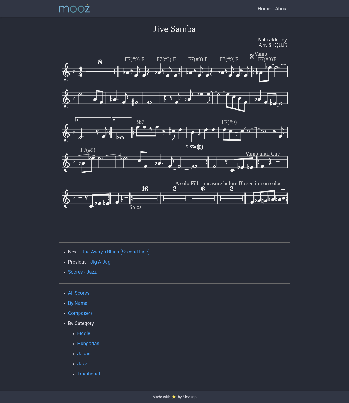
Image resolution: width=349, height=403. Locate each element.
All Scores (79, 293)
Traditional (88, 374)
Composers (80, 313)
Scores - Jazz (82, 272)
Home (264, 8)
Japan (84, 353)
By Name (78, 303)
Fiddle (83, 333)
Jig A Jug (100, 262)
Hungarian (88, 343)
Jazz (82, 363)
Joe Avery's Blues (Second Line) (116, 252)
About (281, 8)
